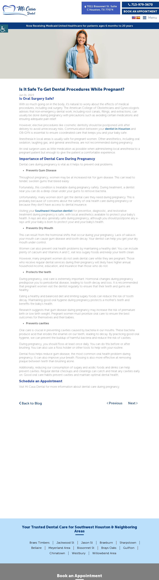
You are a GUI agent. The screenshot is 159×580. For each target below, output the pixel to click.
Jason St (87, 542)
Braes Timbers (40, 542)
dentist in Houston (117, 128)
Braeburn (106, 542)
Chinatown (57, 553)
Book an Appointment (140, 11)
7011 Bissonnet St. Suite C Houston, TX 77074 (101, 8)
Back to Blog (30, 403)
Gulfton (128, 548)
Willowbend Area (104, 553)
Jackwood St (65, 542)
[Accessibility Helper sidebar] (4, 28)
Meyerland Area (59, 548)
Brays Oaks (108, 548)
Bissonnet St (85, 548)
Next (133, 403)
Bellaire (36, 548)
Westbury (78, 553)
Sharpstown (128, 542)
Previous (114, 403)
